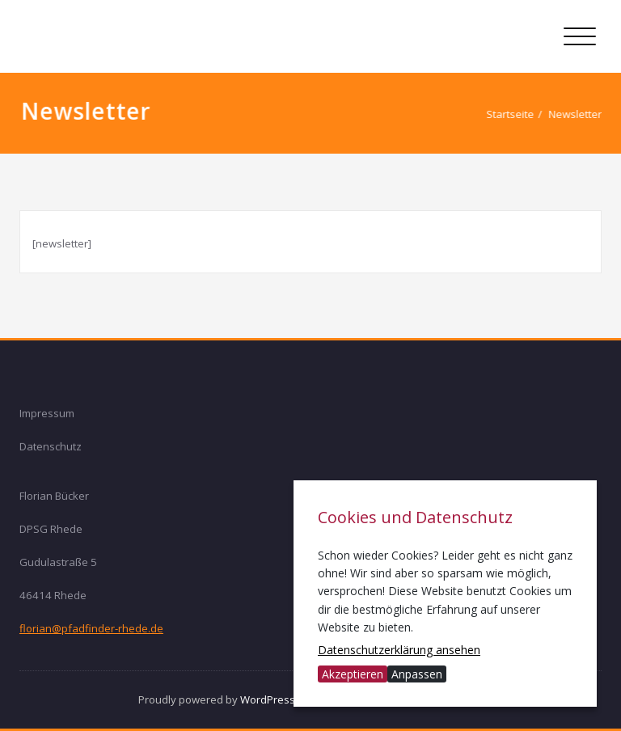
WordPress (267, 699)
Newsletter (582, 114)
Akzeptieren (352, 674)
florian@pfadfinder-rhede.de (91, 627)
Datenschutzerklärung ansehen (399, 649)
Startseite (517, 114)
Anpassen (416, 674)
